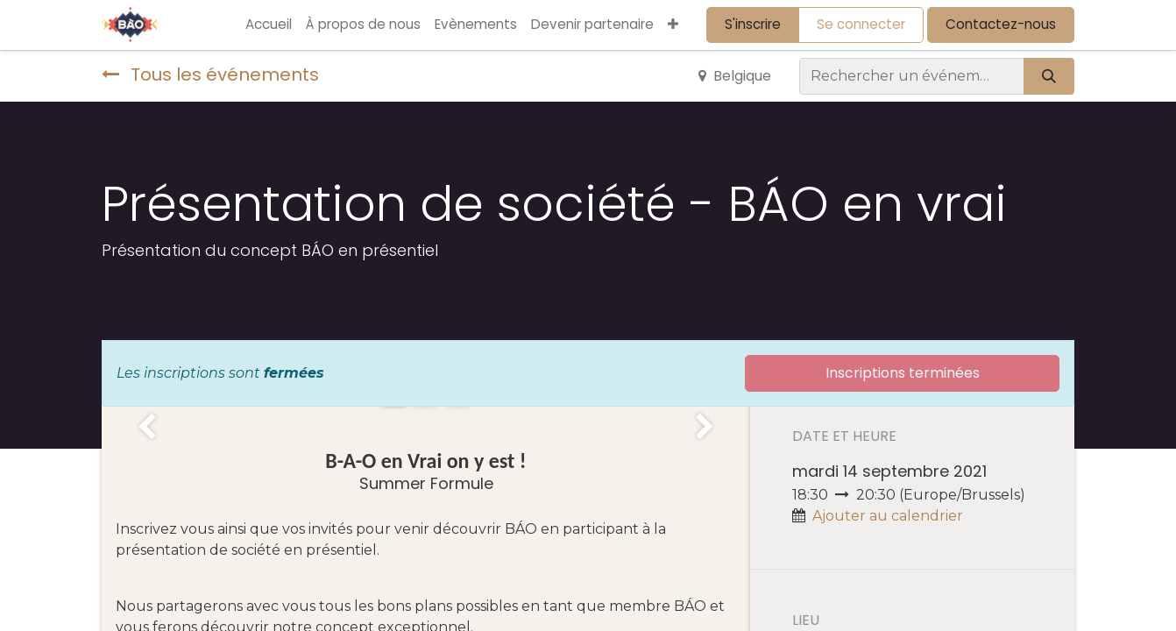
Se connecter (861, 24)
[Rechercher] (1049, 76)
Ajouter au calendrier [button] (887, 515)
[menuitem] (268, 25)
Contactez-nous (1001, 24)
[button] (673, 25)
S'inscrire (753, 24)
